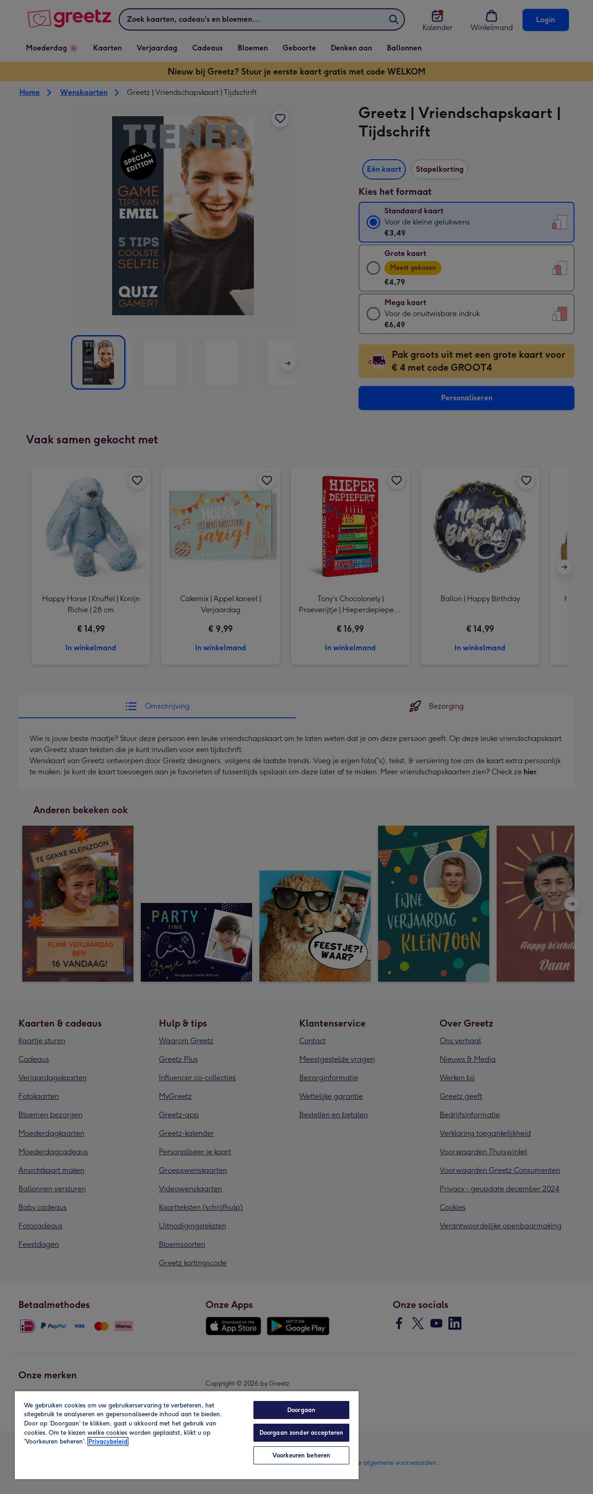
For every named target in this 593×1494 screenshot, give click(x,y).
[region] (187, 1434)
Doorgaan (301, 1410)
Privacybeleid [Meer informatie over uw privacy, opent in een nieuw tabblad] (107, 1441)
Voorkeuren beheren (301, 1455)
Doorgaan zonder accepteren (301, 1432)
